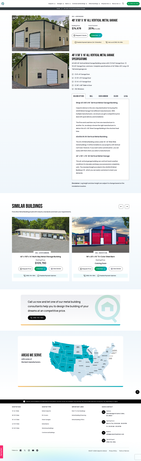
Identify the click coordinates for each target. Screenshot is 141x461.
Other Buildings (94, 3)
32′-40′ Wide (15, 419)
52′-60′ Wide (15, 428)
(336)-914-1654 (118, 42)
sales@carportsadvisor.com (115, 434)
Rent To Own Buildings (78, 411)
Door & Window (103, 96)
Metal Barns (45, 424)
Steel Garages (46, 419)
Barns (67, 3)
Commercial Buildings (79, 3)
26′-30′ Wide (15, 415)
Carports (51, 3)
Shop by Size (105, 3)
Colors (116, 96)
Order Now (95, 35)
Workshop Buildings (48, 428)
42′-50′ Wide (15, 424)
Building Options (78, 96)
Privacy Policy (113, 451)
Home (58, 8)
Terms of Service (124, 451)
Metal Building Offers (78, 419)
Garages (60, 3)
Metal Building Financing (79, 415)
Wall (91, 96)
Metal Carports (46, 411)
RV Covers (45, 415)
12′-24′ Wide (15, 411)
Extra (126, 96)
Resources (116, 3)
